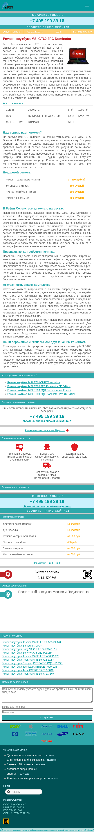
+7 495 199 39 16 (47, 20)
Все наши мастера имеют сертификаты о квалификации (19, 455)
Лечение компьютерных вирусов (26, 778)
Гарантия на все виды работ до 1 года (74, 453)
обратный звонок (34, 421)
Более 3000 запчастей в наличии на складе (47, 455)
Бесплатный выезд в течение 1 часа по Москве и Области (47, 473)
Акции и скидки (12, 31)
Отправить (47, 717)
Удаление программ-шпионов (24, 755)
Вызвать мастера (82, 31)
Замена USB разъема (20, 764)
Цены (59, 31)
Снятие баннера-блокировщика (25, 759)
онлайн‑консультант (58, 421)
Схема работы (35, 31)
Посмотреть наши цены (47, 562)
